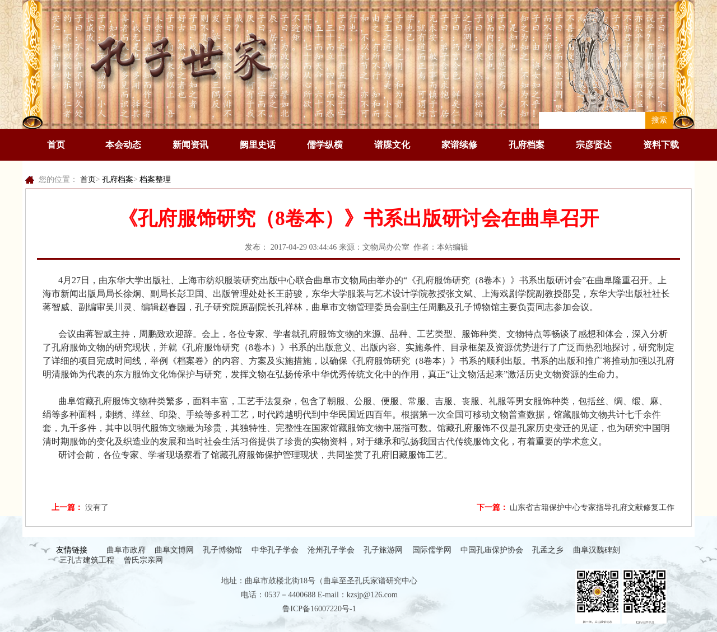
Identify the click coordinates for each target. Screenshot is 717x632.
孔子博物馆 (222, 550)
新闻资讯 (190, 144)
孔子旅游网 (383, 550)
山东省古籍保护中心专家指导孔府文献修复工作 (592, 507)
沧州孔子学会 (331, 550)
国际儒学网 (431, 550)
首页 (56, 144)
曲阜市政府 (126, 550)
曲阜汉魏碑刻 (596, 550)
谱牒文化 (392, 144)
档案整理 (155, 179)
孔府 (425, 280)
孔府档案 (526, 144)
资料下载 (661, 144)
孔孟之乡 (548, 550)
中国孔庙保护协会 (491, 550)
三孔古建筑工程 (86, 560)
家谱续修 (459, 144)
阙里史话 (258, 144)
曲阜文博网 (174, 550)
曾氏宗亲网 (143, 560)
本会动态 (123, 144)
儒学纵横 (325, 144)
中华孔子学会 (275, 550)
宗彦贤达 (594, 144)
